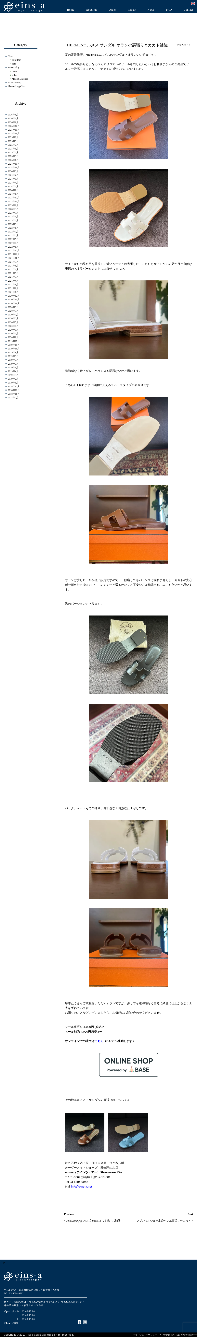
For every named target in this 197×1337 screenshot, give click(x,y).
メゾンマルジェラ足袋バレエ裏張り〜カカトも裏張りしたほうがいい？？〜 (164, 1221)
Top (2, 1262)
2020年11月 (14, 299)
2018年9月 (13, 397)
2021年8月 (13, 265)
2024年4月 (13, 182)
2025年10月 (14, 133)
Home (70, 9)
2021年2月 (13, 288)
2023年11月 (14, 201)
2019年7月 (13, 359)
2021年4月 (13, 280)
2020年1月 (13, 337)
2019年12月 (14, 341)
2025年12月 (14, 126)
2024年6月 (13, 178)
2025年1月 (13, 160)
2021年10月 (14, 258)
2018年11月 (14, 390)
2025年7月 (13, 145)
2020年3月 (13, 329)
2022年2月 (13, 243)
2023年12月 (14, 197)
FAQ (169, 9)
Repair (132, 9)
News (151, 9)
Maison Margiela (20, 78)
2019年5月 (13, 367)
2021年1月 (13, 292)
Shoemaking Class (16, 86)
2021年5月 (13, 277)
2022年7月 (13, 231)
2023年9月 (13, 205)
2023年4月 (13, 220)
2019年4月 (13, 371)
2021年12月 (14, 250)
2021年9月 (13, 262)
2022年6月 (13, 235)
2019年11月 (14, 345)
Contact (188, 9)
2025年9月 (13, 137)
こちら (99, 1041)
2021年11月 (14, 254)
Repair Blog (13, 67)
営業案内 (16, 60)
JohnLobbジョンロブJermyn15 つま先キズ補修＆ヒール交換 (93, 1221)
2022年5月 (13, 239)
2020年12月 (14, 295)
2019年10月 (14, 348)
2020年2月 (13, 333)
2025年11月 (14, 129)
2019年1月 (13, 382)
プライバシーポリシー (145, 1335)
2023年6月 (13, 216)
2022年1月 (13, 246)
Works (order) (14, 82)
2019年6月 (13, 363)
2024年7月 (13, 175)
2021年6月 (13, 273)
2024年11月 (14, 163)
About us (91, 9)
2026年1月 (13, 122)
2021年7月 (13, 269)
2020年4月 (13, 326)
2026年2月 (13, 118)
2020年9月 (13, 307)
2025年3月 (13, 156)
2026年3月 (13, 114)
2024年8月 (13, 171)
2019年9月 (13, 352)
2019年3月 (13, 375)
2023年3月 (13, 224)
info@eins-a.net (81, 1186)
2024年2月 (13, 190)
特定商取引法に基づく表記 (178, 1335)
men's (14, 71)
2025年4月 (13, 152)
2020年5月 (13, 322)
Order (112, 9)
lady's (14, 75)
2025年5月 (13, 148)
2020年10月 (14, 303)
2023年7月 (13, 212)
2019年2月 (13, 378)
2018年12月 (14, 386)
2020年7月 (13, 314)
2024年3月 (13, 186)
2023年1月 (13, 228)
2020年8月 (13, 311)
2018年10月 (14, 394)
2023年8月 (13, 209)
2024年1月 (13, 194)
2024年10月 (14, 167)
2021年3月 (13, 284)
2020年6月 (13, 318)
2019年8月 (13, 356)
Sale (14, 63)
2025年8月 (13, 141)
